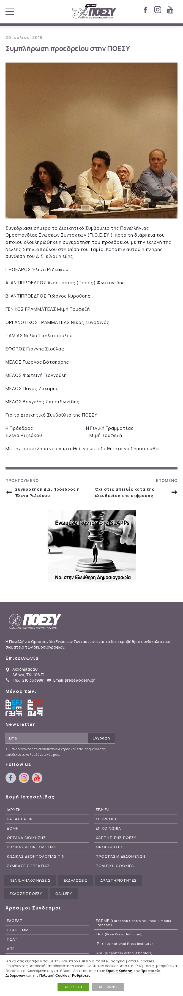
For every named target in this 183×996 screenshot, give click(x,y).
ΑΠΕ (11, 949)
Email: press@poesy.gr (74, 680)
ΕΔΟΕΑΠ (15, 921)
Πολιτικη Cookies (115, 866)
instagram (158, 10)
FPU (119, 934)
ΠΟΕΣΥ (94, 11)
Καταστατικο (21, 819)
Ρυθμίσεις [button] (81, 975)
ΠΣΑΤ (12, 939)
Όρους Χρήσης (119, 970)
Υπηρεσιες (106, 819)
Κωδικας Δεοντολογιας (32, 847)
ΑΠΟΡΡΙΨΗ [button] (108, 986)
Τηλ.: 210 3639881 (28, 680)
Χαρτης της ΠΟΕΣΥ (116, 838)
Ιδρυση (14, 810)
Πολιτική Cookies (54, 975)
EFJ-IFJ (102, 810)
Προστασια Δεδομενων (120, 856)
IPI (124, 943)
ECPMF (133, 923)
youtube (170, 10)
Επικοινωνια (108, 828)
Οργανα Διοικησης (26, 838)
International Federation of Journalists (36, 708)
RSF (124, 953)
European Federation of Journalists (14, 708)
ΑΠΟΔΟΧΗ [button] (73, 986)
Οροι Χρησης (110, 847)
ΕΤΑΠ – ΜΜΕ (19, 930)
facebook (145, 10)
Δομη (13, 828)
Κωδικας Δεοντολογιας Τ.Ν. (36, 856)
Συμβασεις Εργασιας (28, 866)
